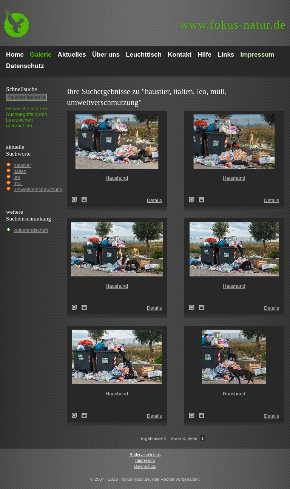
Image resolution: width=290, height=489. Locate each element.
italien (20, 171)
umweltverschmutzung (38, 189)
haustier (22, 165)
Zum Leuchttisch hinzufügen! (84, 199)
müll (18, 183)
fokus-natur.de (233, 24)
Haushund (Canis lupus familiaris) (77, 199)
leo (17, 177)
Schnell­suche (21, 89)
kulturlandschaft (31, 230)
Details (154, 200)
